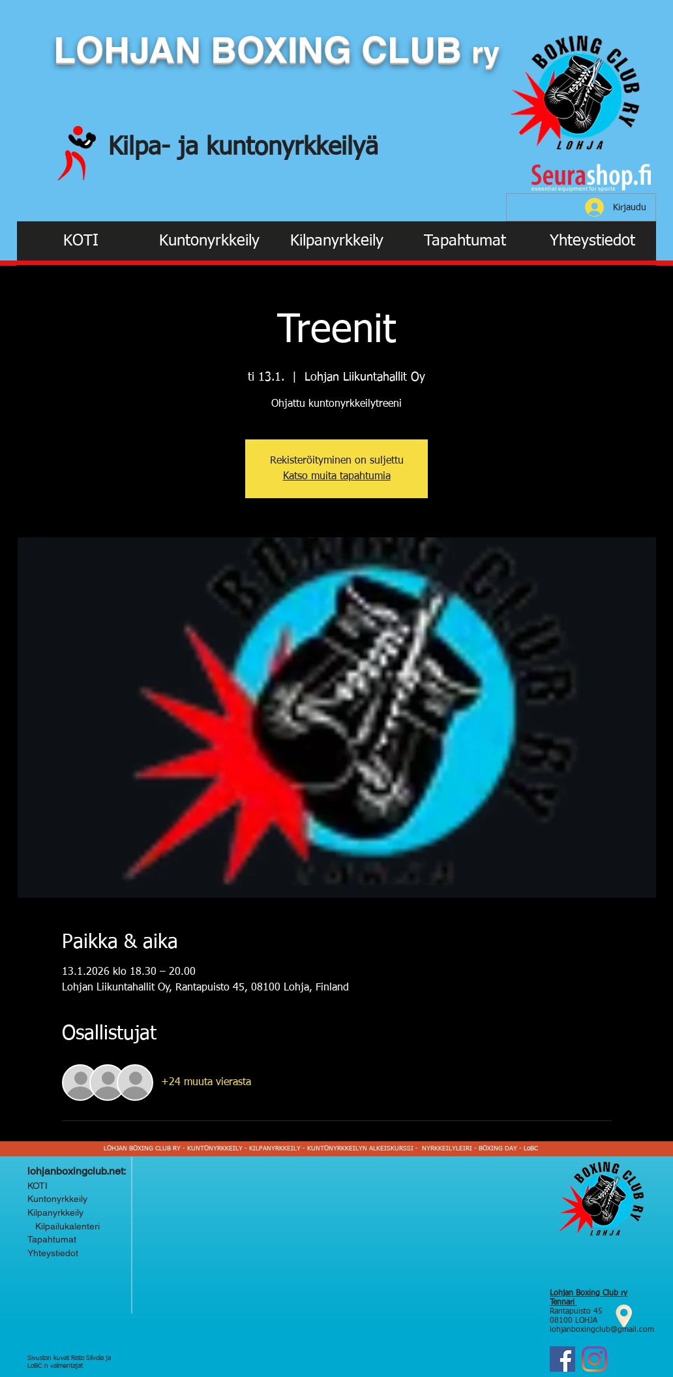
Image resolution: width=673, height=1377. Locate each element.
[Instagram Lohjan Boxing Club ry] (594, 1359)
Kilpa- (143, 147)
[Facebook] (562, 1359)
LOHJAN (132, 49)
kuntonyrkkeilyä (292, 147)
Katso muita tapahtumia (337, 476)
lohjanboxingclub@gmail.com (602, 1330)
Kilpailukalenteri (65, 1226)
